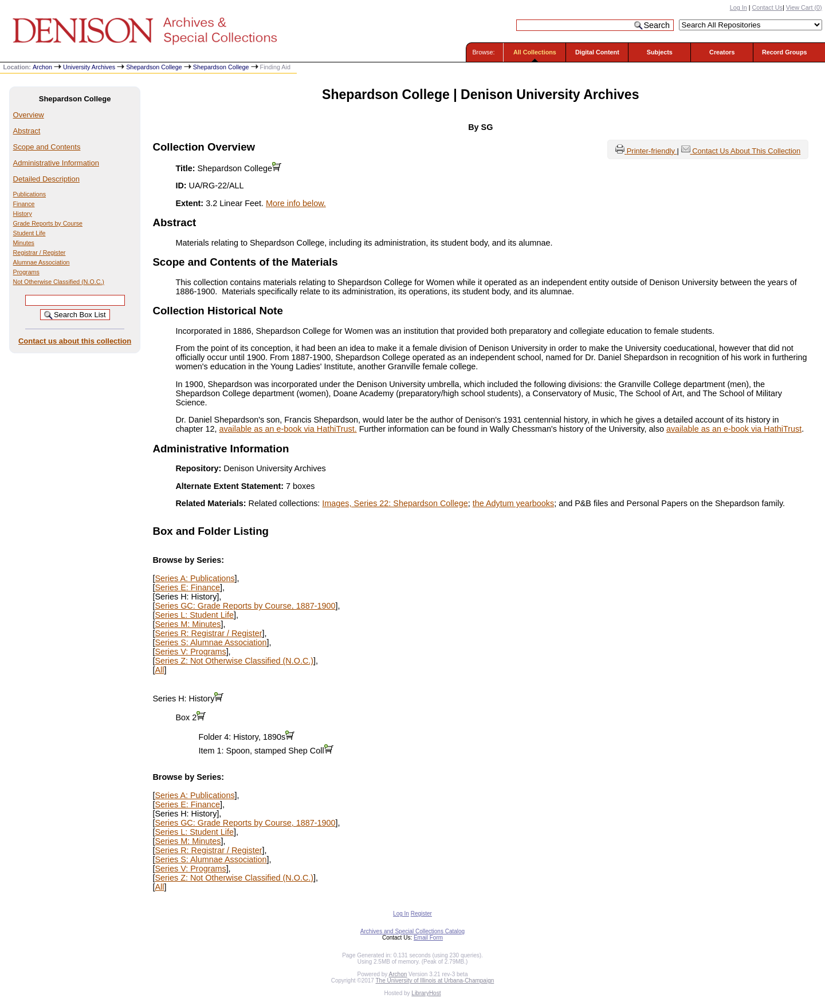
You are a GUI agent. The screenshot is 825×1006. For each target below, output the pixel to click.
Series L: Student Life (194, 615)
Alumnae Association (41, 262)
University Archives (89, 67)
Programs (26, 272)
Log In (738, 7)
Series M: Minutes (188, 624)
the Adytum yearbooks (513, 503)
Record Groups (784, 52)
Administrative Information (56, 163)
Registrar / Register (39, 252)
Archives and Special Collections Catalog (412, 931)
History (22, 213)
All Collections (534, 52)
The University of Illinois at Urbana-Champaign (435, 980)
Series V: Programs (190, 651)
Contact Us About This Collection (746, 151)
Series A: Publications (194, 578)
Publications (29, 194)
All (159, 669)
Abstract (27, 131)
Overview (28, 115)
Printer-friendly (652, 151)
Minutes (23, 242)
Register (421, 913)
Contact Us (767, 7)
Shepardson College (154, 67)
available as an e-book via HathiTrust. (287, 428)
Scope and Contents (47, 147)
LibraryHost (426, 993)
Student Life (29, 233)
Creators (721, 52)
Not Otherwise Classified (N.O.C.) (58, 281)
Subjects (660, 52)
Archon (42, 67)
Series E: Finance (187, 587)
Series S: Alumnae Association (210, 642)
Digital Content (597, 52)
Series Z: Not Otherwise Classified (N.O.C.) (234, 660)
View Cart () (804, 7)
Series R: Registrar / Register (208, 633)
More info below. (296, 203)
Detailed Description (46, 179)
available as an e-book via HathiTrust (734, 428)
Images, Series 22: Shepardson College (394, 503)
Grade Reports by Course (47, 223)
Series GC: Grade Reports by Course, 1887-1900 (245, 605)
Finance (24, 203)
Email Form (428, 937)
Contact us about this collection (74, 341)
